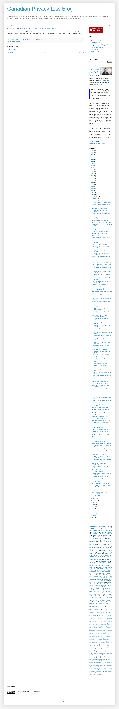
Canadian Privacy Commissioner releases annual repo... (100, 467)
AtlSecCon (110, 630)
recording (110, 666)
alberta (95, 533)
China (110, 594)
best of (109, 623)
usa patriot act (108, 604)
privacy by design (107, 627)
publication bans (92, 629)
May (93, 506)
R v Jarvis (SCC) (103, 644)
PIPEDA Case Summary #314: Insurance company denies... (102, 292)
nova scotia (108, 537)
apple (111, 645)
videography (91, 674)
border (108, 588)
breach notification (97, 538)
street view (93, 591)
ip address (99, 555)
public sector (106, 547)
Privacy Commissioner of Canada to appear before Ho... (100, 312)
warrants (101, 552)
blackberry (110, 647)
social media (97, 616)
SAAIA (109, 644)
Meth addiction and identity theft (99, 393)
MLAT (98, 621)
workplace (91, 579)
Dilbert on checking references (99, 437)
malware (99, 659)
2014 (92, 176)
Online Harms (97, 641)
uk (111, 550)
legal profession (92, 659)
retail (108, 556)
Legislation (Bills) (92, 639)
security (91, 597)
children (108, 613)
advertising (95, 623)
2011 (92, 182)
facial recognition (108, 574)
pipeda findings (98, 553)
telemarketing (101, 561)
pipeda (93, 561)
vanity (101, 556)
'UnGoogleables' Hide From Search (100, 483)
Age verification (99, 630)
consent (96, 650)
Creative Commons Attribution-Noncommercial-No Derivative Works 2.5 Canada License (36, 693)
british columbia (103, 546)
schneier (94, 552)
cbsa (104, 613)
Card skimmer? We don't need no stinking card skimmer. (100, 316)
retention (94, 546)
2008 (92, 188)
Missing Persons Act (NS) (104, 639)
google (95, 535)
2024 (92, 155)
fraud (101, 595)
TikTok (100, 645)
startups (98, 629)
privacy (92, 529)
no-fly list (100, 574)
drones (104, 601)
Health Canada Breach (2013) (97, 606)
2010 (92, 184)
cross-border (109, 591)
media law (110, 659)
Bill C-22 (106, 594)
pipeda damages (99, 585)
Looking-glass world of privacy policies (101, 429)
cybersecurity (92, 624)
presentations (92, 544)
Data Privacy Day (99, 636)
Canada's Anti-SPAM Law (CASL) (97, 562)
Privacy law (96, 644)
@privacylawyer (105, 44)
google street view (106, 571)
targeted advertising (98, 671)
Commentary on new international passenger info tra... (100, 432)
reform (92, 668)
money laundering (99, 660)
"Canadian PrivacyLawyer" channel (98, 41)
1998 (92, 520)
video (108, 558)
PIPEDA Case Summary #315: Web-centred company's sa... (101, 288)
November (95, 198)
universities (109, 582)
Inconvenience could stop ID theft (100, 383)
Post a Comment (13, 49)
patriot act (98, 537)
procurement (108, 665)
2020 (92, 163)
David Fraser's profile (96, 51)
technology (109, 597)
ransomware (104, 666)
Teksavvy (95, 645)
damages (95, 601)
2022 (92, 159)
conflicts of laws (92, 615)
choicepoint (109, 538)
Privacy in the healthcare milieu (99, 363)
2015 (92, 173)
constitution (102, 650)
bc (90, 537)
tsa (109, 672)
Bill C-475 (98, 632)
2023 (92, 157)
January (94, 515)
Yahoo (99, 607)
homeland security (105, 565)
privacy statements (100, 665)
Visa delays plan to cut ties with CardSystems (99, 493)
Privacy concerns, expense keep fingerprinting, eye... (100, 426)
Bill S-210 (108, 632)
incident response (95, 656)
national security (93, 543)
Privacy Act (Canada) (101, 570)
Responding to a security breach (100, 231)
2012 (92, 180)
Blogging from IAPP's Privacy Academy (101, 222)
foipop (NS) (97, 626)
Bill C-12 (95, 594)
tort (105, 553)
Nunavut (91, 641)
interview (108, 626)
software (108, 669)
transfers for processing (98, 672)
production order (108, 589)
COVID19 (97, 618)
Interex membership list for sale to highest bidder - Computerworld (45, 35)
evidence (96, 653)
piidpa (90, 573)
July (93, 502)
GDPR (109, 638)
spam (106, 567)
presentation (99, 627)
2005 (92, 194)
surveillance (108, 530)
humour (100, 567)
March (94, 511)
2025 (92, 152)
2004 (92, 517)
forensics (110, 653)
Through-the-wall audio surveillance (100, 220)
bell (105, 623)
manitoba (104, 659)
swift (96, 580)
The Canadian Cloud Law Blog (98, 47)
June (93, 504)
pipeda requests (106, 592)
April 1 (105, 630)
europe (98, 547)
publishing (98, 666)
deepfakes (99, 651)
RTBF (95, 613)
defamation (98, 624)
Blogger (66, 701)
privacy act (92, 567)
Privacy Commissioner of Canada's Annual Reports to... (100, 470)
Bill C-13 (102, 580)
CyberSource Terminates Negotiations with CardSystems (101, 366)
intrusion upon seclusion (97, 577)
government (100, 589)
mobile (92, 660)
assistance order (94, 647)
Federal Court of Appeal (99, 638)
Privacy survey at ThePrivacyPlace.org (101, 202)
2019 (92, 165)
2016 (92, 171)
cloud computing (107, 533)
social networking (104, 541)
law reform (108, 657)
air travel (107, 543)
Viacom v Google (94, 595)
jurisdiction (103, 657)
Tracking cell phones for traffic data (100, 379)
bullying (108, 600)
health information (106, 529)
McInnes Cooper (93, 75)
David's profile (98, 84)
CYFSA (97, 633)
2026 (92, 150)
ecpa (111, 651)
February (94, 513)
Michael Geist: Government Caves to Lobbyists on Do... (101, 257)
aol (109, 562)
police (90, 594)
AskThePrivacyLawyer (94, 610)
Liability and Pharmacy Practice (99, 391)
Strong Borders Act (100, 600)
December (95, 196)
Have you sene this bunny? (98, 454)
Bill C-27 (92, 632)
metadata (110, 601)
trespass (106, 672)
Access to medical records (98, 441)
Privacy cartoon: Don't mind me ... (100, 233)
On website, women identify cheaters (101, 416)
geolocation (93, 654)
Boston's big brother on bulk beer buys (101, 418)
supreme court (102, 597)
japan (98, 657)
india (102, 656)
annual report (101, 623)
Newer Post (10, 52)
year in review (92, 630)
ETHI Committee (107, 636)
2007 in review (94, 598)
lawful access (104, 535)
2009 (92, 186)
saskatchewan (99, 568)
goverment (99, 654)
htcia (104, 654)
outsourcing (104, 550)
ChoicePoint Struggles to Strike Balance (101, 443)
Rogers (94, 607)
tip (91, 672)
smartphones (101, 669)
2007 (92, 190)
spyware (91, 671)
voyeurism (94, 583)
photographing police (107, 607)
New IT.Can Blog (96, 235)
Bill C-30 (108, 577)
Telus (100, 613)
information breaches (15, 41)
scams (105, 668)
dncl (95, 589)
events (92, 653)
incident (107, 549)
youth (101, 674)
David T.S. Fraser (93, 69)
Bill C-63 (103, 632)
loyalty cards (107, 579)
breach (99, 591)
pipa (90, 549)
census (98, 648)
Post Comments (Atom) (19, 55)
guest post (103, 626)
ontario (95, 532)
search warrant (107, 595)
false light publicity (103, 653)
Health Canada (92, 621)
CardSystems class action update (100, 244)
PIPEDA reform (100, 612)
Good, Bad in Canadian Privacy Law (100, 439)
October (94, 200)
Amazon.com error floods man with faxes (102, 395)
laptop (103, 540)
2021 (92, 161)
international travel (108, 576)
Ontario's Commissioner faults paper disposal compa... (101, 205)
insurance (108, 656)
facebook (95, 540)
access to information (96, 576)
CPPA (101, 618)
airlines (91, 550)
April (93, 509)
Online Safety (104, 641)
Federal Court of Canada (95, 559)
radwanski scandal (93, 604)
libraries (93, 574)
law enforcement (107, 532)
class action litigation (100, 582)
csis (108, 561)
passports (97, 662)
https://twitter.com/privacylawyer (97, 143)
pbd (101, 662)
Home (45, 52)
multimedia (108, 660)
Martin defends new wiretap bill (99, 388)
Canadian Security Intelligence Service (97, 635)
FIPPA (90, 638)
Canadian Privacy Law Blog (40, 9)
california (93, 648)
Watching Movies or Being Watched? (101, 358)
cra (99, 615)
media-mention (108, 559)
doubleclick (99, 579)
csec (90, 601)
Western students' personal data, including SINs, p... (100, 285)
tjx (106, 568)
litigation (107, 555)
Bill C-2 (100, 594)
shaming (91, 669)
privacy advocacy (107, 662)
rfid (101, 543)
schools (109, 668)
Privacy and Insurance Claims (99, 260)
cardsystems (102, 544)
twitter (109, 629)
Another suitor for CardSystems (99, 349)
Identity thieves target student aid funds (101, 262)
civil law (104, 648)
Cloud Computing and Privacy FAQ (99, 55)
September (95, 498)
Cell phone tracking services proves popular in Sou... (100, 247)
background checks (102, 647)
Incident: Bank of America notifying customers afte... (100, 451)
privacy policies (92, 665)
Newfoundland (103, 621)
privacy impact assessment (104, 663)
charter (91, 589)
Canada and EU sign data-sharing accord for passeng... (100, 477)
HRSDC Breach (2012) (107, 573)
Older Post (81, 52)
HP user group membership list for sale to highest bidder (31, 28)
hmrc (102, 615)
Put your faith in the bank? (98, 448)
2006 (92, 192)
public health (91, 666)
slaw (96, 669)
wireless (97, 674)
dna (100, 601)
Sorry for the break (96, 495)
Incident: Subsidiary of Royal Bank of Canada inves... (101, 457)
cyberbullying (92, 556)
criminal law (101, 558)
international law (92, 657)
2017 (92, 169)
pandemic (91, 662)
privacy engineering (93, 663)
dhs (97, 565)
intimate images (92, 627)
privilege (91, 580)
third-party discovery (108, 671)
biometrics (91, 558)
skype (96, 597)
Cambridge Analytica (105, 633)
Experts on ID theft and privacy (99, 208)
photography (96, 609)
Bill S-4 (102, 598)
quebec (108, 603)
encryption (104, 624)
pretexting (97, 573)
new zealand (94, 603)
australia (110, 544)
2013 (92, 178)
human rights (109, 654)
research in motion (98, 668)
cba (103, 591)
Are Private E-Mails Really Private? (100, 435)
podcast (101, 39)
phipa (97, 550)
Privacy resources (95, 49)
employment (101, 583)
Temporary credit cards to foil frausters (101, 420)
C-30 (107, 580)
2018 (92, 167)
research (101, 604)
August (94, 500)
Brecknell (91, 633)
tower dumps (104, 629)
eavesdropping (105, 651)
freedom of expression (96, 592)
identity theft (97, 530)
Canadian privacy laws (103, 80)
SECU (90, 645)
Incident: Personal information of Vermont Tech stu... (100, 309)
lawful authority (98, 549)
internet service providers (95, 564)
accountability (105, 645)
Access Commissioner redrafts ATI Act (101, 407)
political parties (102, 603)
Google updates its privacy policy (100, 381)
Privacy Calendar (95, 53)
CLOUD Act (104, 610)
